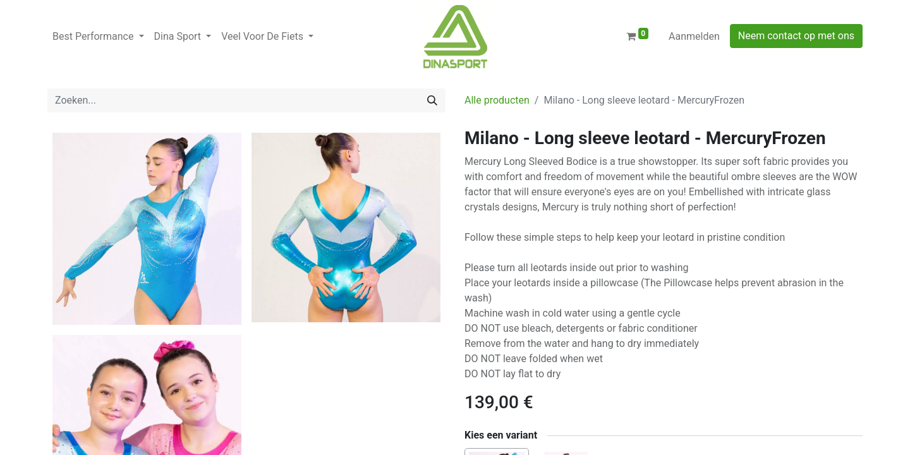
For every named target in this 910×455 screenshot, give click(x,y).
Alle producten (497, 100)
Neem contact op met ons (796, 36)
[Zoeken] (432, 100)
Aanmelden (694, 36)
